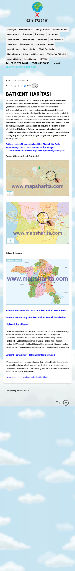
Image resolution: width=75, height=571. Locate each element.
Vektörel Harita (37, 54)
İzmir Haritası (30, 59)
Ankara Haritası (14, 59)
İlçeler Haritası (26, 44)
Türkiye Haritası (26, 29)
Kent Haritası (28, 39)
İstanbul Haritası (60, 29)
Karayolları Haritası (45, 44)
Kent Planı (42, 39)
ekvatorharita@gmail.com (21, 66)
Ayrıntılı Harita (13, 49)
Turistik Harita (56, 39)
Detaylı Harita (29, 49)
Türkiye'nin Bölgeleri (56, 54)
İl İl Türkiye (40, 34)
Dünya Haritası (42, 29)
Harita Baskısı (13, 54)
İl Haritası (27, 34)
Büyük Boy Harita (46, 49)
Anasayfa (11, 29)
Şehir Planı (12, 44)
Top (58, 402)
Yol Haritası (53, 34)
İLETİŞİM (43, 59)
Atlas (25, 54)
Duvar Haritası (13, 34)
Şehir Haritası (13, 39)
